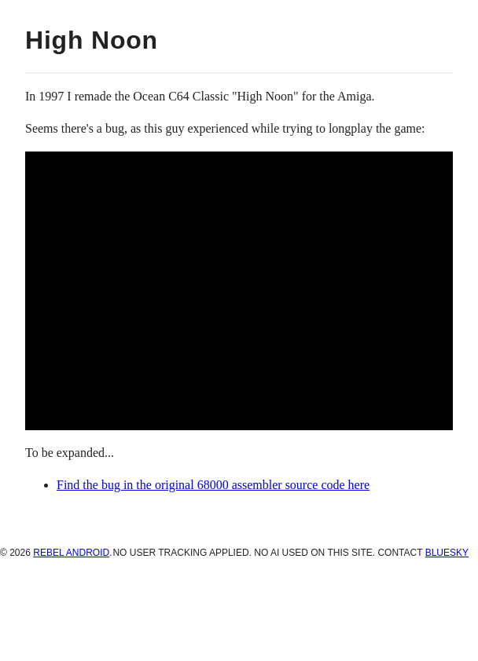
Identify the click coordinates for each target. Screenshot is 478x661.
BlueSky (447, 552)
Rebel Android (71, 552)
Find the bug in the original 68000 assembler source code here (213, 484)
